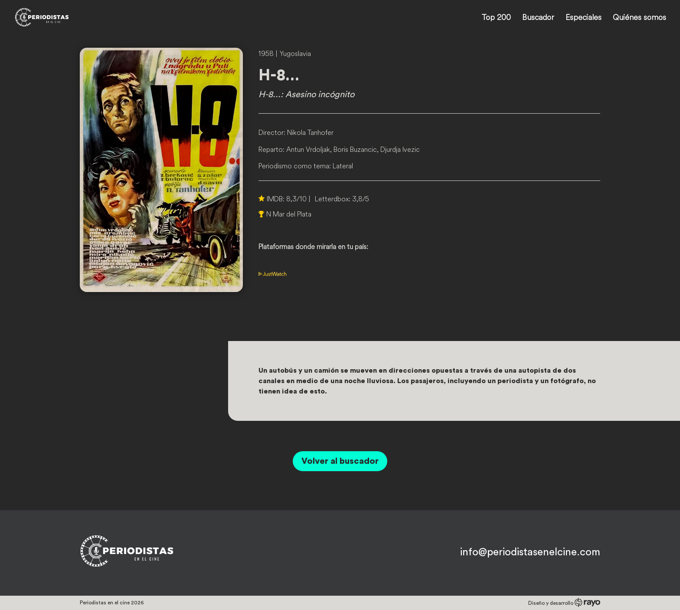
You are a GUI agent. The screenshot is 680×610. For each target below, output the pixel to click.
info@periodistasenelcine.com (530, 552)
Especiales (584, 18)
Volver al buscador (340, 461)
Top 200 (496, 18)
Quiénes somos (639, 18)
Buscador (538, 18)
